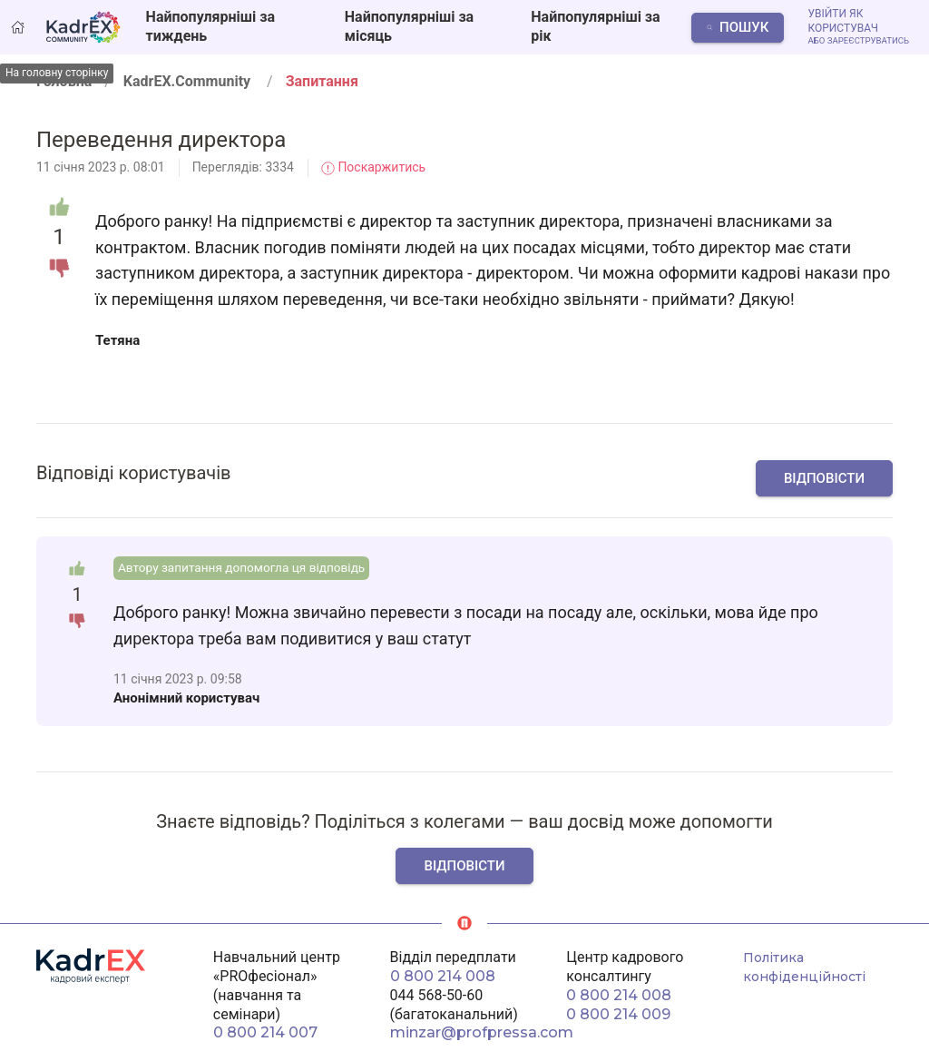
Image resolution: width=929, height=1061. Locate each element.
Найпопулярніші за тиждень (210, 26)
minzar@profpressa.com (481, 1032)
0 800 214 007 (265, 1032)
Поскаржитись (373, 167)
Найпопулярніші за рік (595, 26)
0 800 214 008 (442, 976)
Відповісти (824, 478)
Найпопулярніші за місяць (409, 26)
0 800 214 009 (618, 1014)
